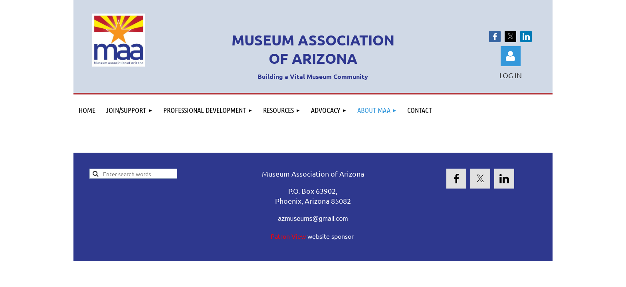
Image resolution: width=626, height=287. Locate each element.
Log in (511, 56)
